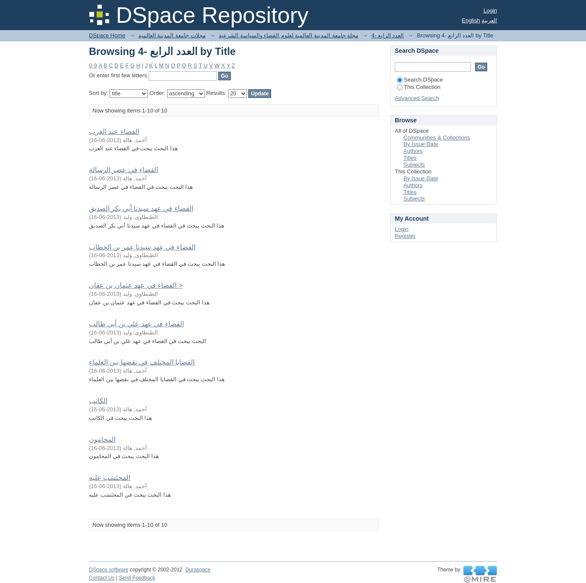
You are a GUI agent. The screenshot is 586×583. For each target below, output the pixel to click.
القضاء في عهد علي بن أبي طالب (136, 324)
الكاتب (98, 400)
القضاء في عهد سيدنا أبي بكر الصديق (141, 208)
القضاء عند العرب (114, 131)
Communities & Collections (436, 137)
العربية (489, 20)
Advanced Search (417, 98)
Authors (413, 151)
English (471, 20)
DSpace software (108, 570)
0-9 (93, 65)
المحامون (102, 439)
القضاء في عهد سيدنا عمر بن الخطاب (142, 247)
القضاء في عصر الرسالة (123, 169)
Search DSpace (420, 79)
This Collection (418, 87)
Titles (410, 158)
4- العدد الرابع (387, 35)
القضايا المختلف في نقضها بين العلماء (142, 362)
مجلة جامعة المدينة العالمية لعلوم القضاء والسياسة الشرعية (288, 35)
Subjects (414, 164)
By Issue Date (420, 144)
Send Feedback (137, 578)
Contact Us (102, 578)
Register (405, 236)
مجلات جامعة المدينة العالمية (172, 35)
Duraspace (197, 570)
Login (490, 10)
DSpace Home (107, 35)
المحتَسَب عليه (109, 477)
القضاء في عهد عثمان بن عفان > (136, 285)
